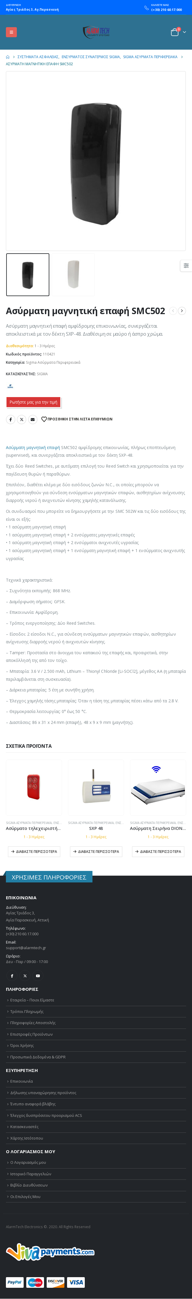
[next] (182, 311)
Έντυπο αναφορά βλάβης (33, 1104)
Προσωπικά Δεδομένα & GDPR (38, 1057)
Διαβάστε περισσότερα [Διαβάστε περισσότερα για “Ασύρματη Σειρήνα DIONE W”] (160, 851)
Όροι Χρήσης (22, 1045)
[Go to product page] (34, 787)
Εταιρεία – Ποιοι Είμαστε (32, 1000)
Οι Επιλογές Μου (25, 1196)
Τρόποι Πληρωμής (26, 1011)
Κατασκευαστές (24, 1127)
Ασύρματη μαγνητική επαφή (33, 447)
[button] (11, 32)
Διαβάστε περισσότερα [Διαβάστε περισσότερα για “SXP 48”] (98, 851)
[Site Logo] (96, 32)
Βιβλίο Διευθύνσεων (29, 1185)
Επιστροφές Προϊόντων (31, 1034)
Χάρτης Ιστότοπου (26, 1138)
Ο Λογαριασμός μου (28, 1162)
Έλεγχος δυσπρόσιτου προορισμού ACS (46, 1115)
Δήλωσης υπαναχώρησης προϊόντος (43, 1092)
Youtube (37, 975)
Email (33, 419)
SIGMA (42, 373)
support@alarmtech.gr (26, 947)
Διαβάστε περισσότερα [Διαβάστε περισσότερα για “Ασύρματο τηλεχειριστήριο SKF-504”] (36, 851)
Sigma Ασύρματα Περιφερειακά (53, 362)
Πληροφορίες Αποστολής (33, 1022)
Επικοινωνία (21, 1081)
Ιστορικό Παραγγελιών (30, 1173)
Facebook (10, 419)
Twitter (21, 419)
